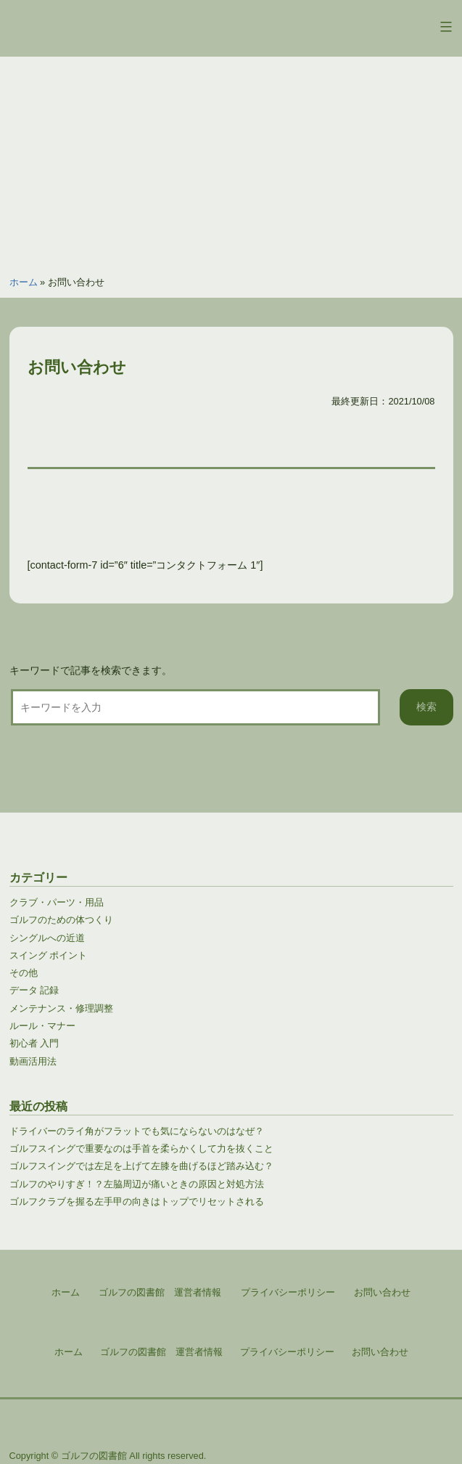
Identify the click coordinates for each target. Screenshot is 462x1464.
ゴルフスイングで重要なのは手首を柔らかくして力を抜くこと (141, 1148)
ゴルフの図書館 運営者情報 (161, 1351)
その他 (23, 972)
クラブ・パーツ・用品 (56, 902)
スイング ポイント (48, 955)
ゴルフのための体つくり (61, 919)
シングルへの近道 (47, 937)
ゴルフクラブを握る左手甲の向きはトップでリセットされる (136, 1201)
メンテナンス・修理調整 (61, 1008)
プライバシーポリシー (287, 1351)
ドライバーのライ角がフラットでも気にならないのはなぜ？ (136, 1131)
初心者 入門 (34, 1043)
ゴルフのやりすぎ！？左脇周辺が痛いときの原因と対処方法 (136, 1184)
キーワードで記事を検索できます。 (90, 670)
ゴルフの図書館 (94, 1455)
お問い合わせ (380, 1351)
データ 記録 (34, 990)
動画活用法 (33, 1061)
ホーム (23, 282)
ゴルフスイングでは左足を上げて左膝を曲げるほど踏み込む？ (141, 1165)
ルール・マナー (42, 1025)
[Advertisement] (231, 158)
